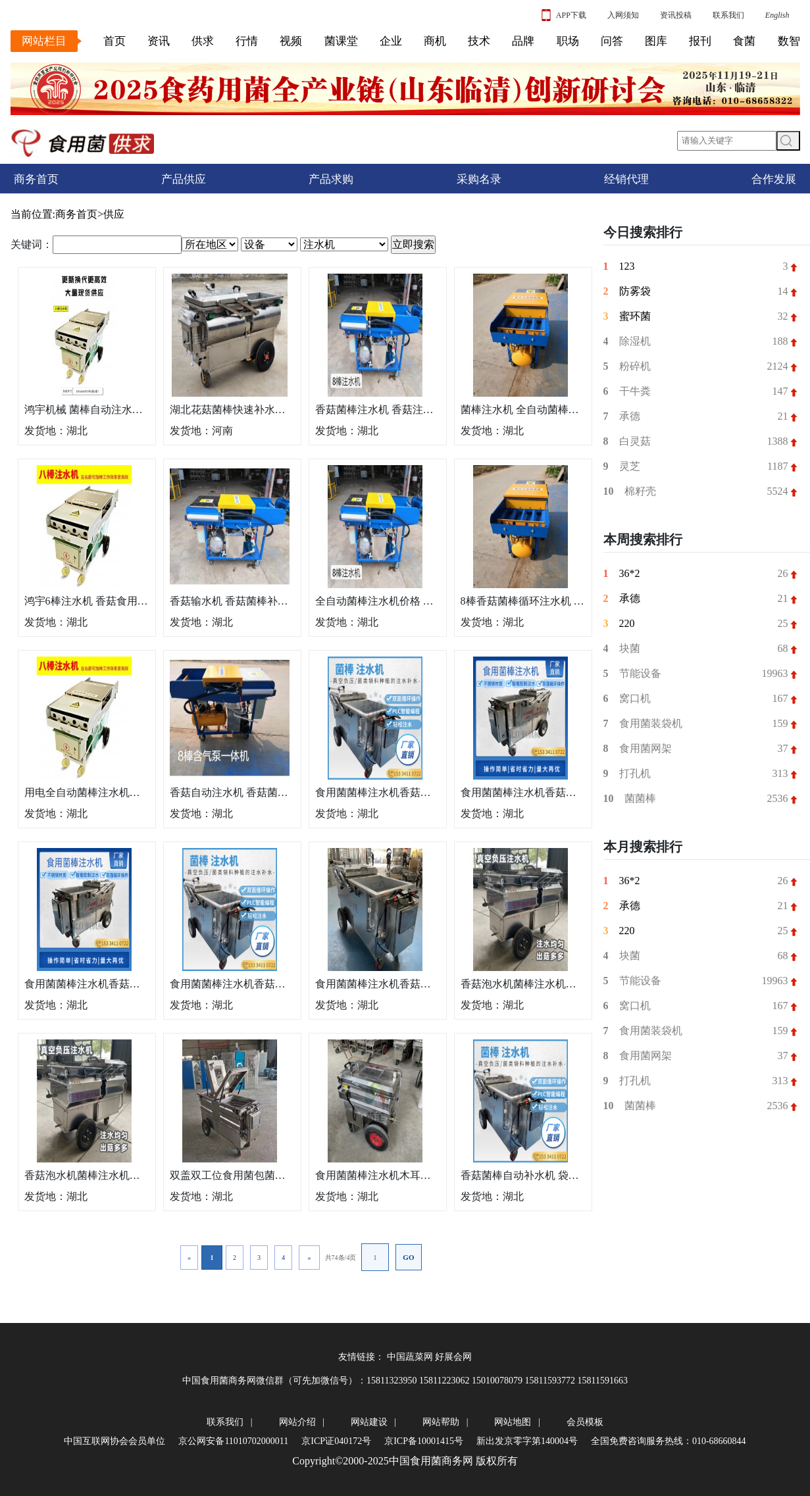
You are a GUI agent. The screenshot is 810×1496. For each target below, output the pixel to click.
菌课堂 (341, 41)
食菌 (744, 41)
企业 (391, 41)
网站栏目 (44, 41)
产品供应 (183, 179)
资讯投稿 (676, 15)
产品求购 (331, 179)
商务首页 (36, 179)
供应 (113, 214)
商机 (435, 41)
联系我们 (728, 15)
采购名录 (479, 179)
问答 (612, 41)
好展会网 (453, 1357)
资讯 (158, 41)
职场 (568, 41)
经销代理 (626, 179)
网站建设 (369, 1422)
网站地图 (512, 1422)
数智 (789, 41)
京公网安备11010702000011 (233, 1441)
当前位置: (33, 214)
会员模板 (585, 1422)
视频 (291, 41)
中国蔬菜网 (410, 1357)
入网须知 (623, 15)
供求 (202, 41)
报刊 (700, 41)
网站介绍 (297, 1422)
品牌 (523, 41)
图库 (656, 41)
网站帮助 (440, 1422)
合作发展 (773, 179)
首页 (114, 41)
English (777, 15)
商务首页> (79, 214)
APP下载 (564, 15)
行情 (247, 41)
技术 (479, 41)
